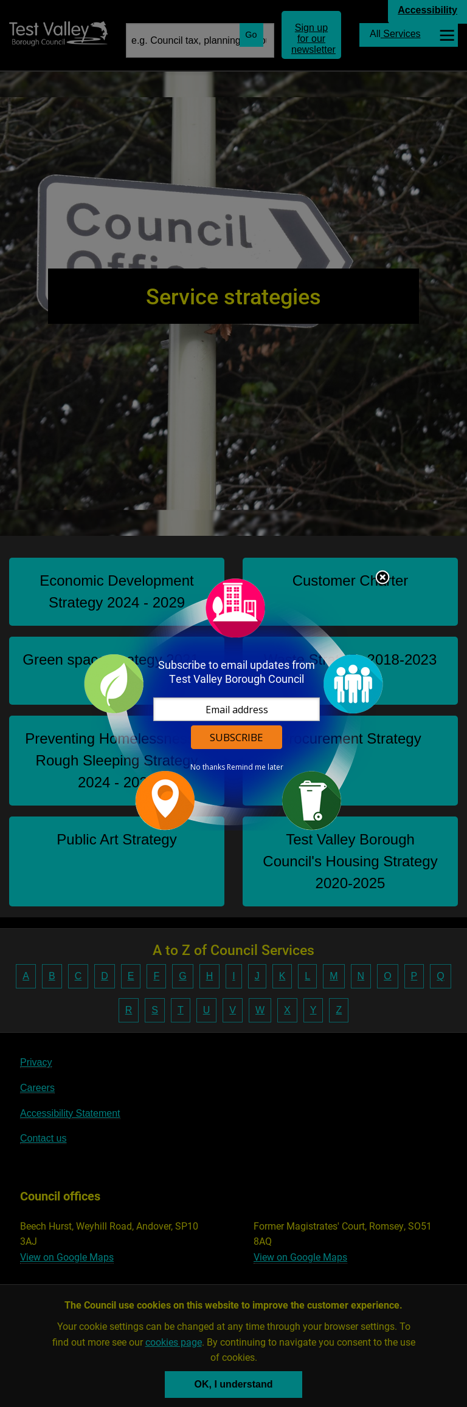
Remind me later (255, 767)
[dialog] (233, 703)
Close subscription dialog (382, 578)
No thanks (207, 767)
